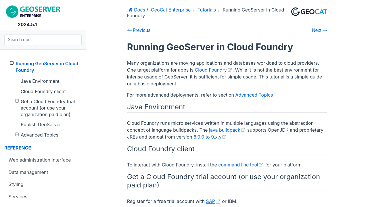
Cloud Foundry (211, 70)
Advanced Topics (36, 135)
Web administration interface (40, 160)
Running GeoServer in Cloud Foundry (44, 66)
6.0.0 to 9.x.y (207, 137)
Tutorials (207, 10)
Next (319, 30)
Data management (28, 172)
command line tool (238, 165)
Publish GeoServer (41, 124)
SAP (210, 201)
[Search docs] (43, 39)
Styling (16, 184)
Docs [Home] (139, 9)
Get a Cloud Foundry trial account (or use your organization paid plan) (45, 107)
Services (18, 197)
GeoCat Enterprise (171, 10)
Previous (139, 30)
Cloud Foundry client (43, 91)
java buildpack (224, 130)
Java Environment (40, 81)
